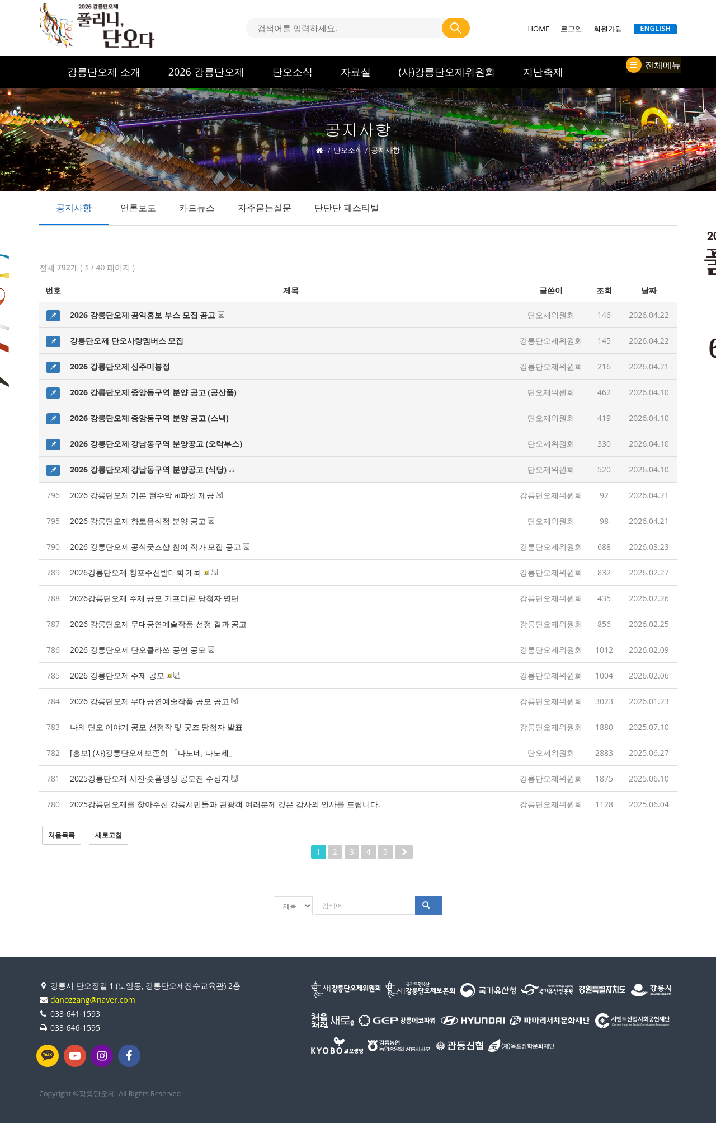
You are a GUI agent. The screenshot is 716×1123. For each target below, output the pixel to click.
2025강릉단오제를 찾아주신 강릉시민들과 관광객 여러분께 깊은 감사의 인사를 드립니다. (225, 804)
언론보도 (138, 208)
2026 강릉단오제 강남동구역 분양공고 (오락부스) (156, 443)
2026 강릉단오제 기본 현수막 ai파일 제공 (146, 495)
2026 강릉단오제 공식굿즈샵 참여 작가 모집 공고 (159, 546)
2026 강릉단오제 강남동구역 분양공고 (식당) (152, 469)
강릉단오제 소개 (103, 71)
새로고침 (108, 835)
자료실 (356, 71)
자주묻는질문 (264, 208)
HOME (539, 28)
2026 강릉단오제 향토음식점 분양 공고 (142, 521)
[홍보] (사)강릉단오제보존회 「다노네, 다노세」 (153, 752)
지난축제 (543, 71)
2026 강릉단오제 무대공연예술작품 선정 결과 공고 (158, 624)
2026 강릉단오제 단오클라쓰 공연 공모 (142, 649)
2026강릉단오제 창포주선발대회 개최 (144, 572)
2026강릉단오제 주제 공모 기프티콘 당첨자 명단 (154, 598)
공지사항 (74, 208)
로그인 (571, 28)
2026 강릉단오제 (206, 71)
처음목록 (61, 835)
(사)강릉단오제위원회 (447, 71)
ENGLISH (655, 28)
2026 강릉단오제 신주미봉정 (120, 366)
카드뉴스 (197, 208)
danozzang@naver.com (92, 998)
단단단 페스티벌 (346, 208)
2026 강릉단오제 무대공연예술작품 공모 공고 (154, 701)
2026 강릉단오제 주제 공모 (125, 675)
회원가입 (608, 28)
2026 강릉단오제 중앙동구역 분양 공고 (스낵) (149, 418)
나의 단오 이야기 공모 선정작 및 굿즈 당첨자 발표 (156, 727)
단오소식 (292, 71)
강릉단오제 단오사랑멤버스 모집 (126, 340)
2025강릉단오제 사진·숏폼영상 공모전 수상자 (154, 778)
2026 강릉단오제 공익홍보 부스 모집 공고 (147, 315)
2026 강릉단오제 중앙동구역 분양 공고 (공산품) (153, 392)
